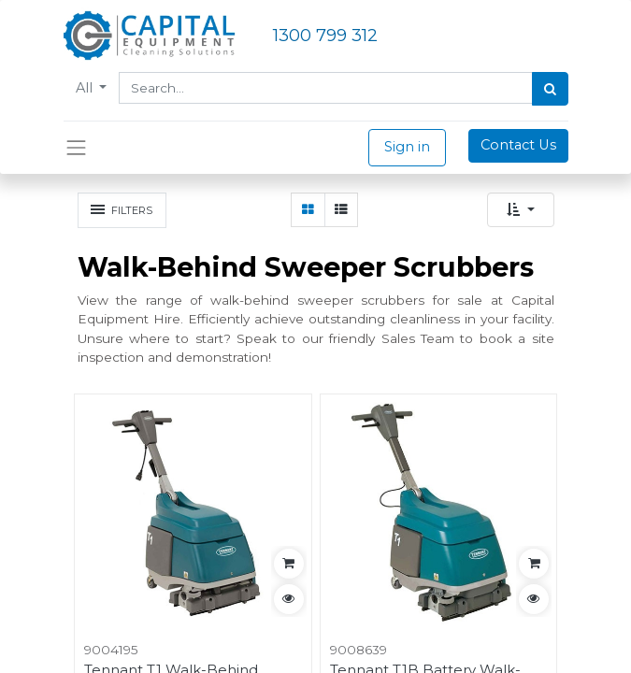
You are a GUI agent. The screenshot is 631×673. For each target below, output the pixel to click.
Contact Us (518, 144)
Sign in (407, 146)
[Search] (550, 89)
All (86, 87)
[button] (520, 210)
